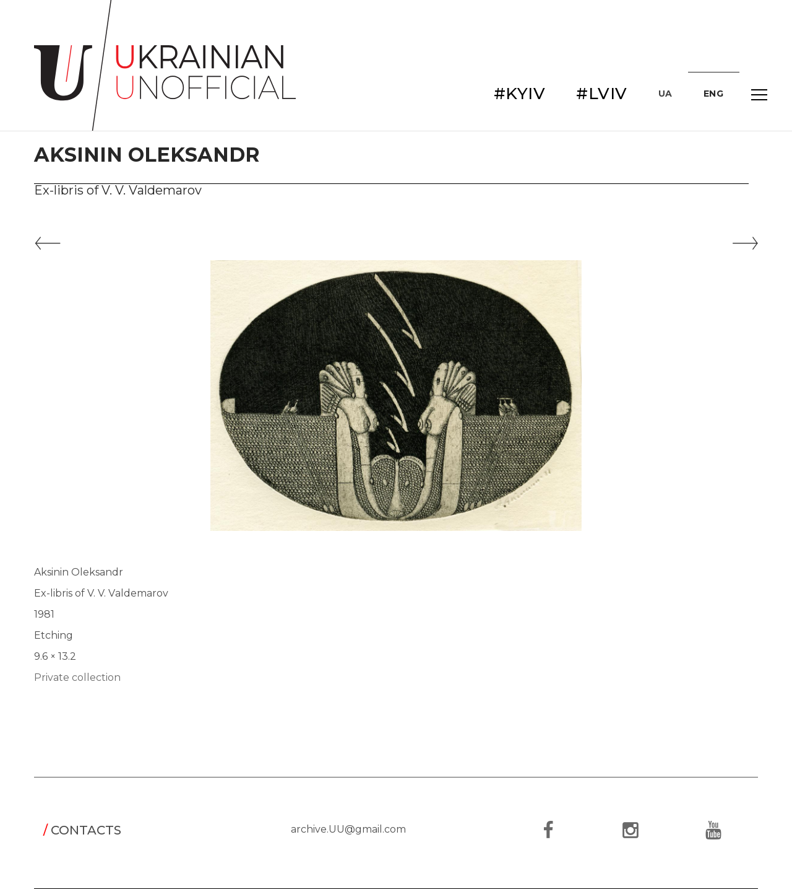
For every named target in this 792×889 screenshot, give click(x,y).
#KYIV (520, 93)
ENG (714, 93)
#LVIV (601, 93)
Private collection (77, 677)
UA (665, 93)
